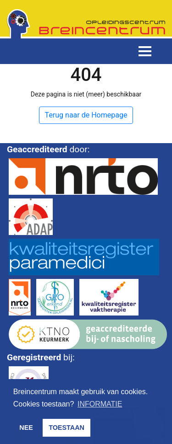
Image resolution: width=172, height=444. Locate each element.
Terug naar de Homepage (86, 115)
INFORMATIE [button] (100, 404)
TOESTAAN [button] (66, 427)
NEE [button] (26, 427)
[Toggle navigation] (145, 51)
